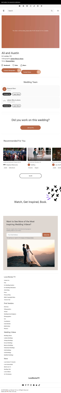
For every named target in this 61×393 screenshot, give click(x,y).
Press (5, 292)
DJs (5, 319)
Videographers (7, 309)
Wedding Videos (8, 335)
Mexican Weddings (8, 345)
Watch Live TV (7, 367)
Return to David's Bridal (10, 2)
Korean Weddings (8, 343)
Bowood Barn (10, 61)
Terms (22, 238)
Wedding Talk (7, 369)
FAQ (5, 282)
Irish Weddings (7, 350)
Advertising (6, 290)
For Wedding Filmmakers (10, 287)
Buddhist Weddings (8, 355)
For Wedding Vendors (9, 285)
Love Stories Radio (8, 364)
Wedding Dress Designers (10, 314)
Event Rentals (7, 323)
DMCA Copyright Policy (9, 297)
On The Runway (7, 374)
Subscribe (46, 235)
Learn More (16, 94)
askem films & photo (17, 58)
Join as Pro (30, 127)
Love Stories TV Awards (9, 362)
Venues (5, 311)
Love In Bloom (7, 371)
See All (30, 176)
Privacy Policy (30, 238)
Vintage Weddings (8, 340)
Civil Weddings (7, 352)
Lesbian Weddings (8, 338)
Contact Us (7, 94)
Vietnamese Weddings (9, 347)
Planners (6, 328)
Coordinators (7, 321)
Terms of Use (7, 299)
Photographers (7, 316)
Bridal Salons (7, 326)
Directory (6, 306)
